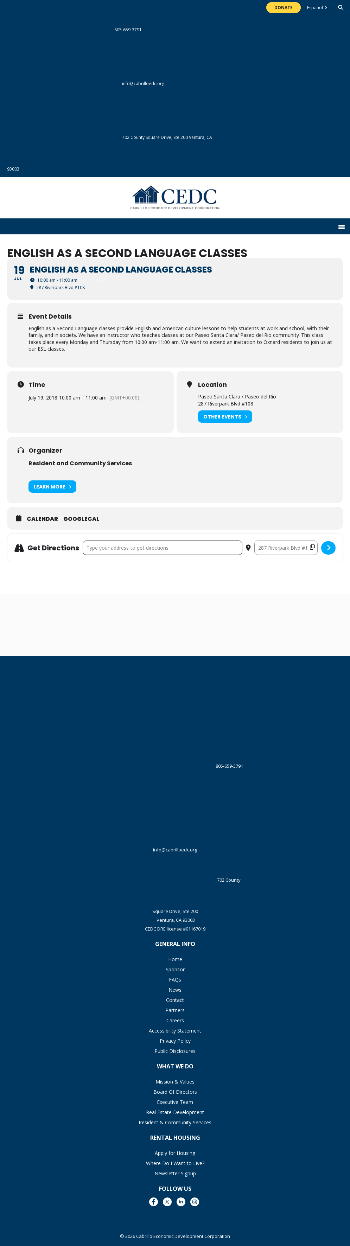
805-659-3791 (74, 30)
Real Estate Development (175, 1112)
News (175, 989)
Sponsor (175, 969)
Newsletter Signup (175, 1173)
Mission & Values (175, 1081)
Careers (175, 1020)
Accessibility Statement (175, 1030)
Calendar (42, 519)
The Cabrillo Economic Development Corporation (175, 201)
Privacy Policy (175, 1040)
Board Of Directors (175, 1091)
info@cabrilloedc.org (85, 84)
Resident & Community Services (175, 1122)
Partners (175, 1010)
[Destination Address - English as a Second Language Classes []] (286, 548)
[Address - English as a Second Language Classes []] (162, 548)
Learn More (52, 486)
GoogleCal (81, 519)
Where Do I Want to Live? (175, 1163)
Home (175, 959)
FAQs (175, 979)
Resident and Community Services (80, 463)
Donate (283, 8)
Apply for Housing (175, 1153)
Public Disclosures (175, 1051)
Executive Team (175, 1102)
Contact (175, 1000)
